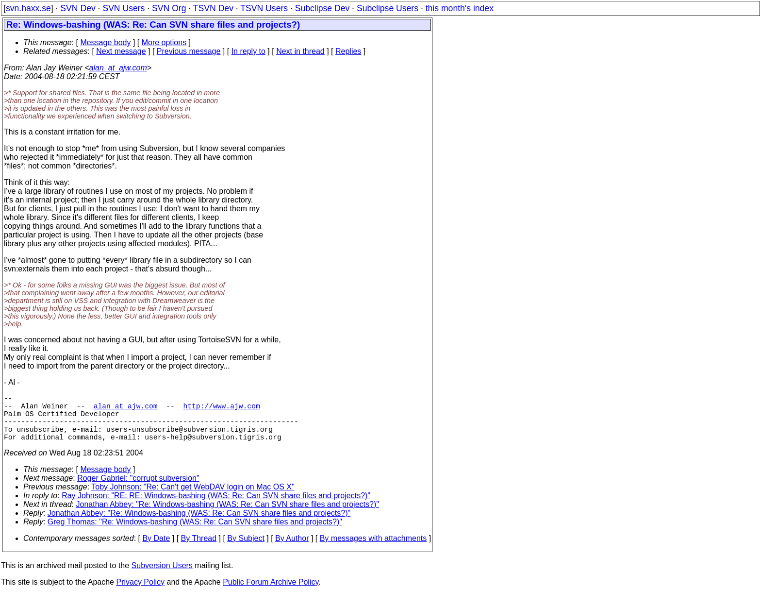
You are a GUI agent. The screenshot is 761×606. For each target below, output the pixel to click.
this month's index (460, 8)
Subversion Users (162, 577)
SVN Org (169, 8)
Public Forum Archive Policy (270, 593)
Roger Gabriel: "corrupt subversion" (138, 490)
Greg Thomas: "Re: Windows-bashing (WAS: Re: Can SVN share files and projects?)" (195, 533)
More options (164, 42)
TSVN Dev (213, 8)
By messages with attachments (373, 550)
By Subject (245, 550)
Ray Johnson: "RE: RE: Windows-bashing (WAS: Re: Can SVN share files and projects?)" (216, 507)
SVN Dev (77, 8)
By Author (292, 550)
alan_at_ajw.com (118, 68)
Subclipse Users (387, 8)
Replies (348, 51)
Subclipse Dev (322, 8)
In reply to (248, 51)
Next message (121, 51)
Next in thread (300, 51)
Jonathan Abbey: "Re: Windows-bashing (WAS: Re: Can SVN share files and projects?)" (227, 516)
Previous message (189, 51)
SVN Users (123, 8)
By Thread (199, 550)
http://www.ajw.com (221, 409)
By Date (156, 550)
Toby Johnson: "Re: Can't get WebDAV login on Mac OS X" (192, 498)
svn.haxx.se (28, 8)
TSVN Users (264, 8)
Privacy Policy (140, 593)
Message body (105, 42)
